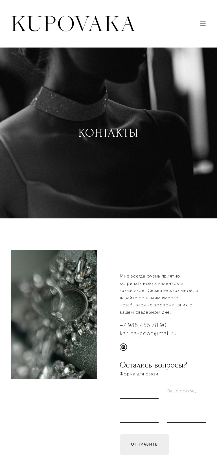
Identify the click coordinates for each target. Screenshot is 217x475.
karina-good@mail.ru (148, 334)
